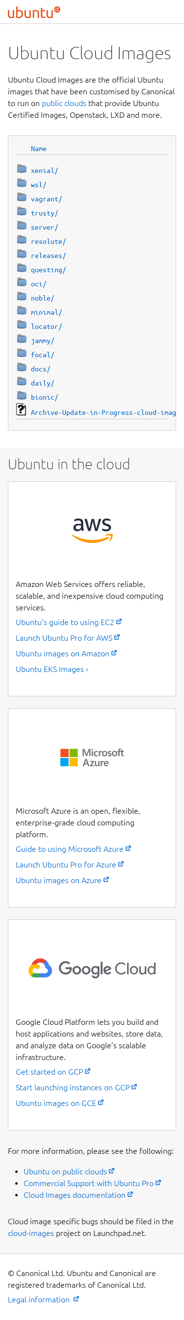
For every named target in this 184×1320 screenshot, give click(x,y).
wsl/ (39, 185)
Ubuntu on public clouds (65, 1171)
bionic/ (44, 397)
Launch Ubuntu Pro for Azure (66, 864)
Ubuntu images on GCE (56, 1103)
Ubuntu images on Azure (59, 880)
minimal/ (46, 312)
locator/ (46, 326)
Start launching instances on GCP (73, 1087)
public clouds (64, 103)
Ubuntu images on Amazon (62, 653)
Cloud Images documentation (75, 1194)
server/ (44, 227)
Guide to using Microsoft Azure (70, 848)
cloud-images (31, 1233)
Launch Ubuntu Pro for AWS (64, 637)
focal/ (42, 355)
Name (39, 148)
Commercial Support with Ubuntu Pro (89, 1183)
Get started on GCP (49, 1071)
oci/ (39, 284)
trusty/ (44, 213)
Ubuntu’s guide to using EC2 (65, 622)
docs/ (41, 369)
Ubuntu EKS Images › (52, 669)
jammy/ (42, 341)
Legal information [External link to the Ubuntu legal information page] (40, 1299)
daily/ (42, 383)
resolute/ (48, 241)
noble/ (42, 298)
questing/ (48, 270)
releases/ (48, 256)
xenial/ (44, 170)
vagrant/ (46, 199)
